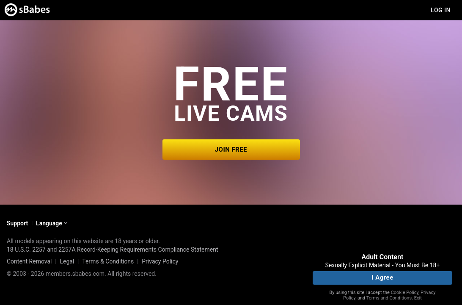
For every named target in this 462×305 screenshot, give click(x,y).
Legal (67, 261)
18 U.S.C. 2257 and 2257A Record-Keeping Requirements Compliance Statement (112, 249)
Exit (418, 298)
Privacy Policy (160, 261)
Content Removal (29, 261)
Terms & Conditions (108, 261)
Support (17, 223)
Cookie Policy (404, 292)
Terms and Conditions (389, 298)
